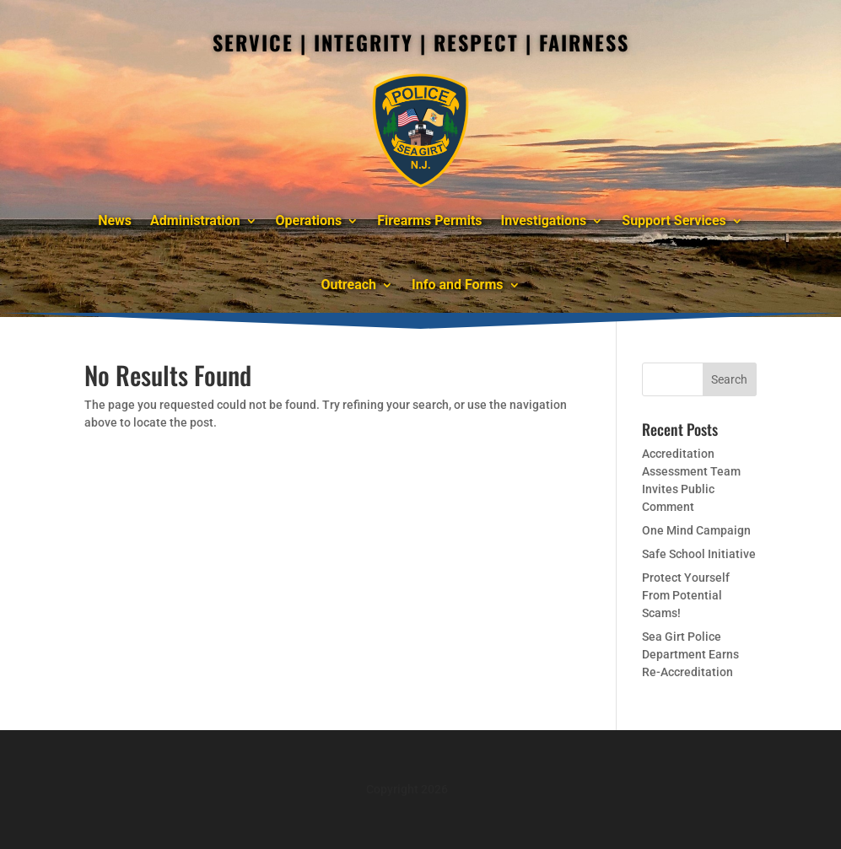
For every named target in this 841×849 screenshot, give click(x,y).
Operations (309, 220)
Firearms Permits (429, 220)
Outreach (348, 285)
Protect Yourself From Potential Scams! (686, 595)
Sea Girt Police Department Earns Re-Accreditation (690, 654)
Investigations (544, 220)
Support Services (674, 220)
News (115, 220)
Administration (195, 220)
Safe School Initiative (699, 554)
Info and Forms (457, 285)
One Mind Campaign (696, 530)
